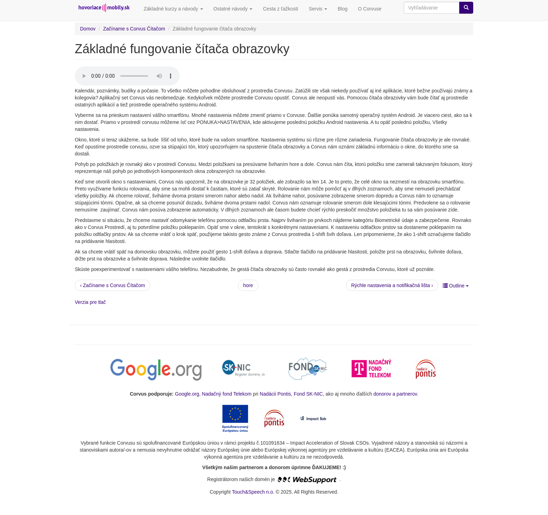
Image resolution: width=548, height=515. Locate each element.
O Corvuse (369, 9)
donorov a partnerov (395, 394)
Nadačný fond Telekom (227, 394)
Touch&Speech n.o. (253, 492)
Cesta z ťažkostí (280, 9)
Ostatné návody (233, 9)
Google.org (187, 394)
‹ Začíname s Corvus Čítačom (112, 285)
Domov (87, 29)
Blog (342, 9)
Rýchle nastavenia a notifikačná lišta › (392, 285)
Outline (456, 285)
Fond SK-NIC (308, 394)
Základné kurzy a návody (173, 9)
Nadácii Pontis (275, 394)
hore (248, 285)
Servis (318, 9)
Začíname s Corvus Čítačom (134, 29)
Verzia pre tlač (90, 302)
